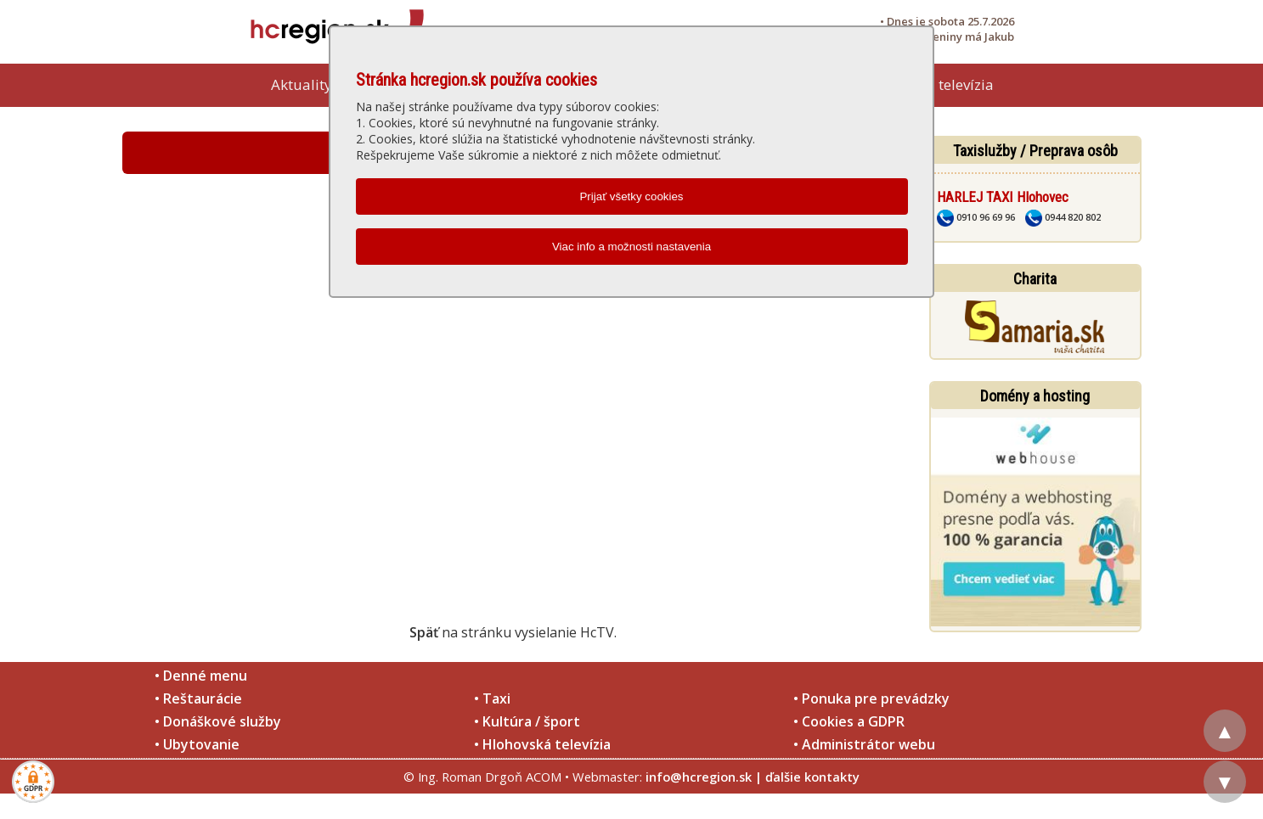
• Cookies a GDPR (849, 721)
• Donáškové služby (218, 721)
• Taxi (492, 698)
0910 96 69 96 (976, 216)
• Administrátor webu (864, 744)
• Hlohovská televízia (542, 744)
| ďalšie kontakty (807, 776)
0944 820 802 (1063, 216)
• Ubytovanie (197, 744)
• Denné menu (201, 675)
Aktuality (301, 84)
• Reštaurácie (198, 698)
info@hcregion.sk (699, 776)
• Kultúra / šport (527, 721)
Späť (423, 632)
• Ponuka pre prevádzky (871, 698)
